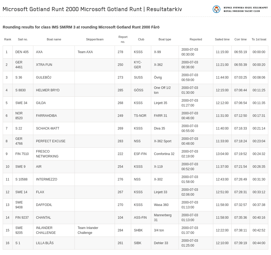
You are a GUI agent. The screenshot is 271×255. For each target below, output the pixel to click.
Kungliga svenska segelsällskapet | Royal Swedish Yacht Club (240, 9)
